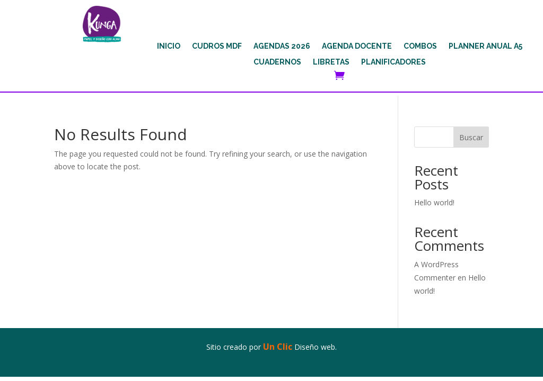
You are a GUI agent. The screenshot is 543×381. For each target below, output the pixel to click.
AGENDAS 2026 (281, 46)
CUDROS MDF (217, 46)
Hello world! (434, 202)
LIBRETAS (331, 62)
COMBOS (420, 46)
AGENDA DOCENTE (357, 46)
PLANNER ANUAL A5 (485, 46)
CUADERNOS (277, 62)
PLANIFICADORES (393, 62)
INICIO (168, 46)
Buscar (471, 137)
